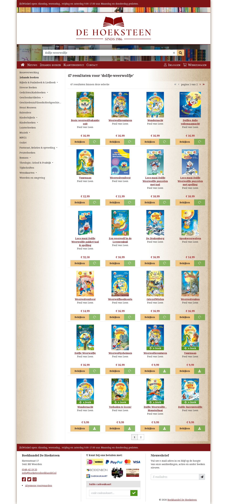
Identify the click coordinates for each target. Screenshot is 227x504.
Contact (92, 65)
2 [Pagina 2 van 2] (140, 437)
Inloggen (172, 65)
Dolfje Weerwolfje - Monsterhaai (155, 408)
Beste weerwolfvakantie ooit (85, 122)
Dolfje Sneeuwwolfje (190, 406)
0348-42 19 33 (29, 469)
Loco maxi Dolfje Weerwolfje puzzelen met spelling (190, 181)
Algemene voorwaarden (38, 485)
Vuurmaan (85, 177)
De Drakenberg (155, 238)
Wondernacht (155, 120)
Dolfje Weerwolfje (85, 353)
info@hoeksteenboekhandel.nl (39, 472)
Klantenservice (73, 65)
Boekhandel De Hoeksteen (182, 499)
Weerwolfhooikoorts (120, 299)
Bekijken (80, 141)
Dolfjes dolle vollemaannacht (190, 122)
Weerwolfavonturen (120, 120)
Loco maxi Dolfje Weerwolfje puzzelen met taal (155, 181)
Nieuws (32, 65)
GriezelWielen (155, 299)
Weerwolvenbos (190, 299)
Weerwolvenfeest (120, 177)
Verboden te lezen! (120, 406)
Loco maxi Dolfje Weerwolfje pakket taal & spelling (85, 242)
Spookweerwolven (190, 238)
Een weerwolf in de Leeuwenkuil (120, 240)
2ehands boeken (50, 65)
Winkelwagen (195, 65)
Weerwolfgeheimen (120, 353)
